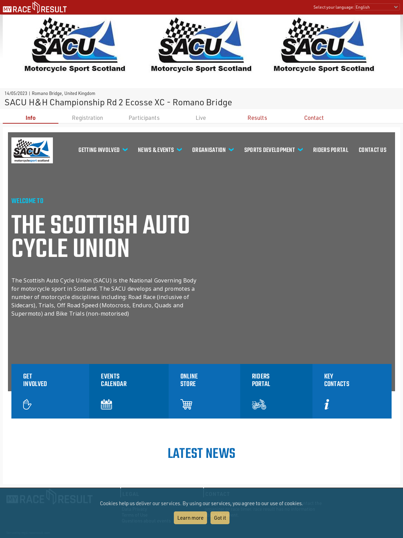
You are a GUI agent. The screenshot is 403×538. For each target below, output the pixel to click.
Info (31, 117)
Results (257, 117)
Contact (314, 117)
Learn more (190, 517)
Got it (220, 517)
